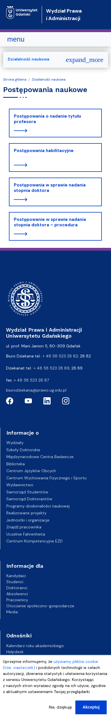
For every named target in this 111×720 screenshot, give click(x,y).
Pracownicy (17, 599)
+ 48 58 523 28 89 (51, 368)
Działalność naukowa (49, 79)
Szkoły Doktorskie (23, 449)
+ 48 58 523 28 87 (31, 380)
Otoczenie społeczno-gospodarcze (40, 605)
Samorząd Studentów (27, 492)
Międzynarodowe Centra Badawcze (40, 456)
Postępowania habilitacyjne (44, 150)
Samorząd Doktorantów (29, 498)
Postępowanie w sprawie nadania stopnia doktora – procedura (50, 222)
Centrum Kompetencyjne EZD (34, 541)
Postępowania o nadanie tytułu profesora (47, 119)
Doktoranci (16, 587)
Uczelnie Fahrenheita (25, 534)
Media (12, 611)
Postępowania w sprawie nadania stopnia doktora (50, 188)
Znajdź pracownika (23, 527)
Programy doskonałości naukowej (38, 506)
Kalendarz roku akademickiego (35, 645)
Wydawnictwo (19, 484)
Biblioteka (15, 463)
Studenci (14, 581)
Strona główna (14, 79)
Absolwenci (17, 593)
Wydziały (15, 442)
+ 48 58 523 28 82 (60, 356)
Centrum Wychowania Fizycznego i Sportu (46, 477)
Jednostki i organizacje (27, 520)
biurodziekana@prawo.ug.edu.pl (36, 390)
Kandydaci (16, 575)
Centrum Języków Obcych (31, 470)
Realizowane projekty (26, 512)
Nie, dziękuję (60, 712)
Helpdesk (15, 651)
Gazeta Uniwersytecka (27, 657)
